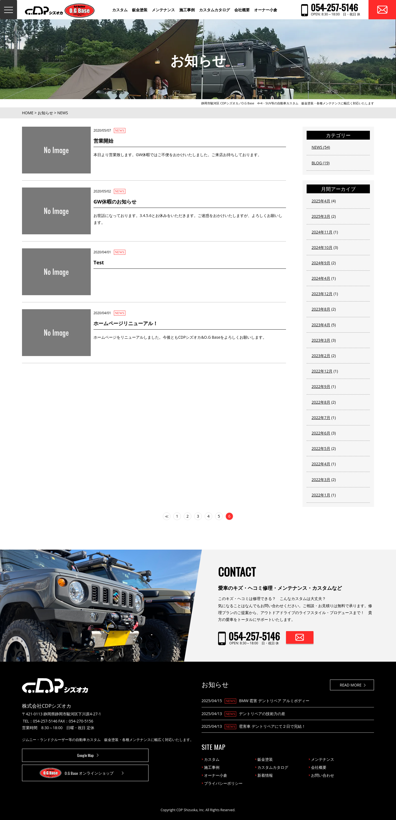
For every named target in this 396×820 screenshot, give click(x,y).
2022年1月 (321, 495)
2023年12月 (322, 293)
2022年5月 (321, 448)
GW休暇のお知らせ (115, 201)
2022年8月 (321, 402)
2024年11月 (322, 232)
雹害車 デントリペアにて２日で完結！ (272, 726)
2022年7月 (321, 417)
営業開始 (103, 140)
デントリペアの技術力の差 (262, 713)
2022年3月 (321, 479)
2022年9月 (321, 386)
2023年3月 (321, 340)
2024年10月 (322, 247)
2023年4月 (321, 324)
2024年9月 (321, 262)
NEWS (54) (321, 147)
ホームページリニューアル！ (126, 323)
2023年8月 (321, 309)
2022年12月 (322, 371)
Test (99, 262)
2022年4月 (321, 463)
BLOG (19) (320, 162)
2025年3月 (321, 216)
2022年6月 (321, 433)
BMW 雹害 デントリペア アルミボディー (274, 700)
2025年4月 (321, 200)
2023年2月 (321, 355)
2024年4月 (321, 278)
